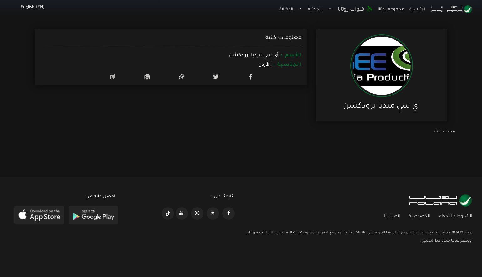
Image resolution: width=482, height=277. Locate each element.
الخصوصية (419, 216)
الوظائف (285, 9)
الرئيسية (417, 9)
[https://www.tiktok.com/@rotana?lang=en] (168, 213)
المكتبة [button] (315, 9)
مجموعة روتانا (391, 9)
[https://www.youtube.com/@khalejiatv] (182, 213)
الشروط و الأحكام (455, 216)
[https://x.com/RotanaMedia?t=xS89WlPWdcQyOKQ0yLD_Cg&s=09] (213, 213)
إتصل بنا (392, 216)
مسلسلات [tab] (444, 131)
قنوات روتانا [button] (355, 10)
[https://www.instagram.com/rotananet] (197, 213)
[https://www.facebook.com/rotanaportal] (228, 213)
